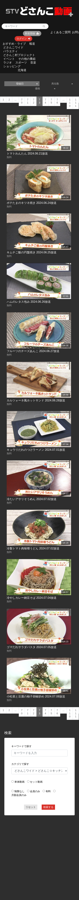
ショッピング (12, 66)
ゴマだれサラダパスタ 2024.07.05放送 (32, 647)
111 (75, 102)
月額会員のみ (19, 795)
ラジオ (7, 62)
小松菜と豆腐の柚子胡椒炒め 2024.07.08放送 (36, 696)
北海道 (22, 70)
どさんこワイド (13, 47)
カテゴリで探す (20, 764)
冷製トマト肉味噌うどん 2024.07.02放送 (33, 548)
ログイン (23, 38)
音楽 (33, 62)
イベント (9, 58)
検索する (48, 807)
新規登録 (32, 33)
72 (33, 101)
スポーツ (21, 62)
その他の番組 (27, 58)
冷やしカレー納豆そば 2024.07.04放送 (32, 597)
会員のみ (35, 791)
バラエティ (10, 51)
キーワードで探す (21, 746)
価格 (45, 88)
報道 (32, 43)
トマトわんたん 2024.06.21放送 (27, 153)
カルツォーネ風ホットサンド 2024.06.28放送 (36, 400)
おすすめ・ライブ (14, 43)
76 (57, 101)
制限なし (19, 791)
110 (70, 102)
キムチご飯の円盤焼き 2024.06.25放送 (32, 252)
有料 (48, 791)
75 (51, 101)
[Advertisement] (34, 852)
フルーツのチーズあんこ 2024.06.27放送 (33, 351)
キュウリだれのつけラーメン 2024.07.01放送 (36, 449)
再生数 (62, 83)
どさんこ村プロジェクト (19, 55)
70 (22, 101)
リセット (31, 807)
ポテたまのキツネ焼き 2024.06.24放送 (32, 202)
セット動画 (36, 781)
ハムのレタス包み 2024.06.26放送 (29, 301)
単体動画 (19, 781)
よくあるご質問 (60, 32)
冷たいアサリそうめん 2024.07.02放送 (32, 499)
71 (27, 101)
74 (45, 101)
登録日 (27, 83)
